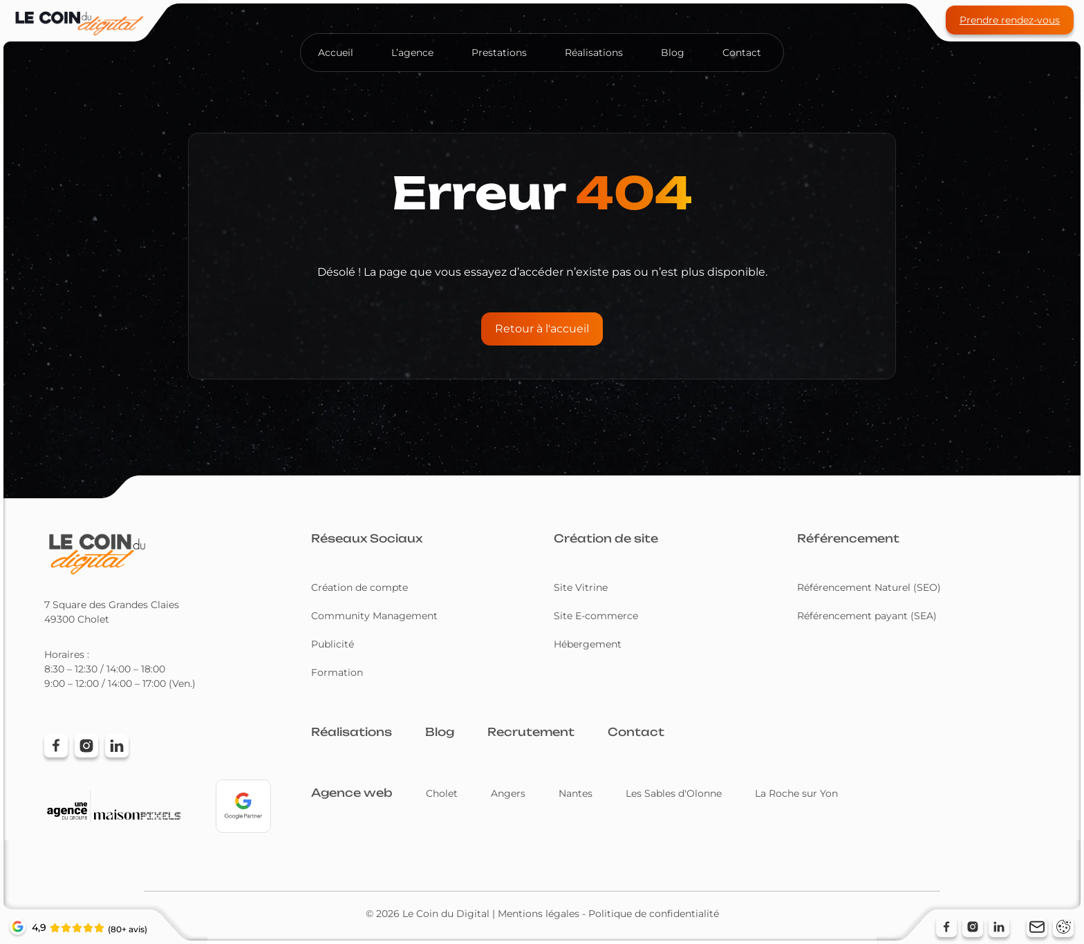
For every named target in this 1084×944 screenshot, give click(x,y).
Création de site (606, 538)
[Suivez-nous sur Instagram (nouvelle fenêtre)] (972, 926)
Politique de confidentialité (653, 913)
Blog (672, 52)
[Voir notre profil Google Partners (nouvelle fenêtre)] (243, 806)
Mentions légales (538, 913)
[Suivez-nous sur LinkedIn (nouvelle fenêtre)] (998, 926)
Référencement (848, 538)
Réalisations (594, 52)
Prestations (499, 52)
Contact (741, 52)
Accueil (335, 52)
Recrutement (530, 732)
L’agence (412, 52)
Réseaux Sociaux (366, 538)
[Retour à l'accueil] (96, 553)
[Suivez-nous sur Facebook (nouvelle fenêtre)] (946, 926)
